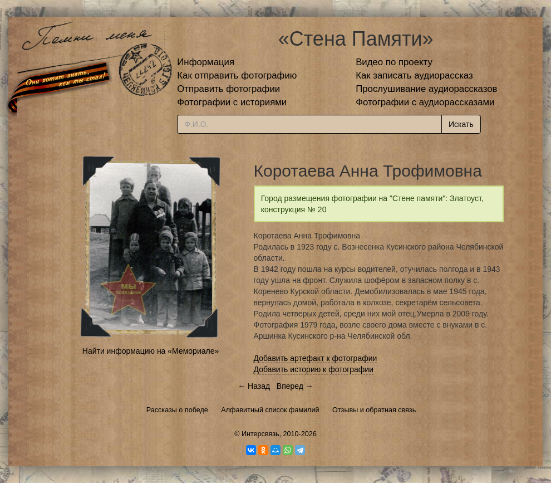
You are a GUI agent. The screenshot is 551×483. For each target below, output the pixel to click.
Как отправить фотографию (237, 75)
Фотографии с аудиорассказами (425, 102)
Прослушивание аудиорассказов (426, 89)
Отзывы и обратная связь (374, 410)
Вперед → (295, 386)
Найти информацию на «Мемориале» (150, 351)
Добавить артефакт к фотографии (315, 358)
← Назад (254, 386)
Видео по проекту (394, 62)
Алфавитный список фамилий (270, 410)
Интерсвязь (260, 434)
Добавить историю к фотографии (314, 369)
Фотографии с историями (232, 102)
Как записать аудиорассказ (414, 75)
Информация (205, 62)
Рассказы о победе (177, 410)
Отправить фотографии (228, 89)
